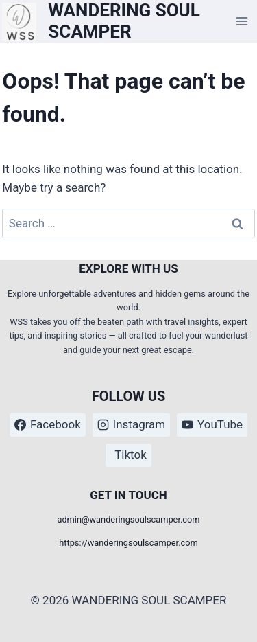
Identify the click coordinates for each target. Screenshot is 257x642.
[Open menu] (242, 21)
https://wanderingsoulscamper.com (128, 543)
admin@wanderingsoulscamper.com (128, 519)
